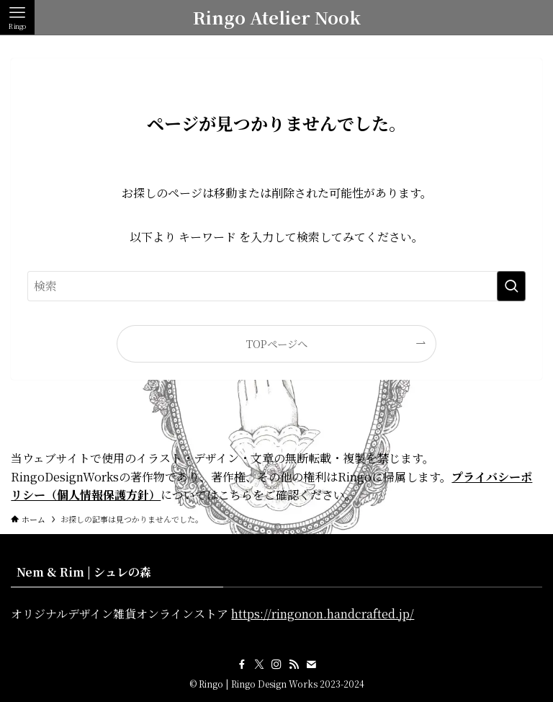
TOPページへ (276, 343)
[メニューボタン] (17, 17)
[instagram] (276, 664)
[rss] (293, 664)
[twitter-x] (259, 664)
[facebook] (241, 664)
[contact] (311, 664)
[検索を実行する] (511, 286)
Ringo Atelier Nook (277, 17)
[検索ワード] (276, 286)
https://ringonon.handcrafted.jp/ (322, 613)
